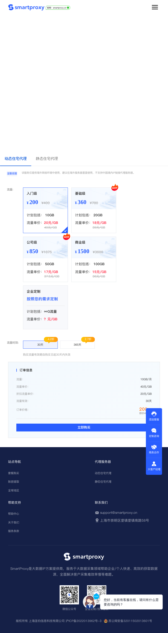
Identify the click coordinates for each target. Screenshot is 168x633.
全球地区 (13, 490)
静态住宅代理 (103, 482)
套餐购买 (13, 473)
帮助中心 (13, 514)
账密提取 (13, 482)
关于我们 (13, 522)
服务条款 (13, 531)
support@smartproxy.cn (118, 512)
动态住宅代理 (103, 473)
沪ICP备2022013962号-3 (83, 621)
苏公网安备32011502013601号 (130, 621)
